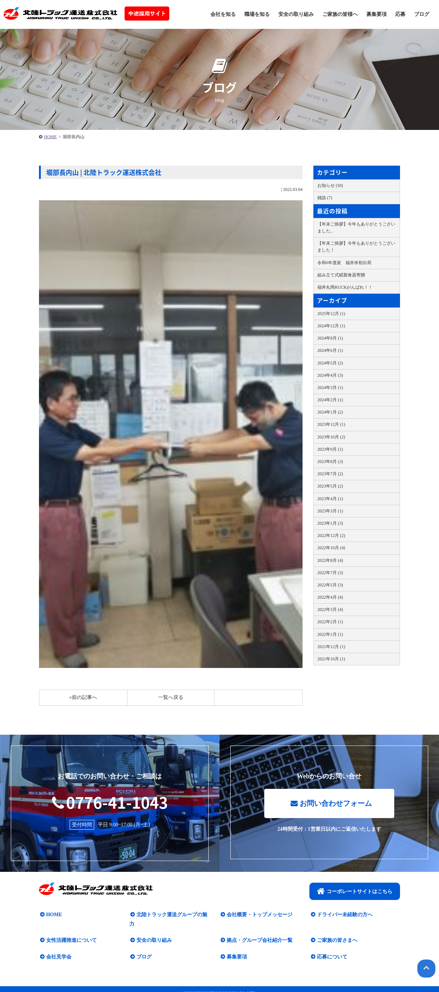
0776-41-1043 (110, 802)
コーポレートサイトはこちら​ (354, 891)
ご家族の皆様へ (340, 14)
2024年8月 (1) (330, 338)
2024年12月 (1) (331, 325)
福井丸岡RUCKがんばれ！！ (345, 287)
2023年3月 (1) (330, 511)
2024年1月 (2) (330, 412)
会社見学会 (57, 948)
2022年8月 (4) (330, 560)
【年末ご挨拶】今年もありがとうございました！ (356, 247)
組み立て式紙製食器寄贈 (341, 275)
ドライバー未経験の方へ (343, 915)
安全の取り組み (296, 14)
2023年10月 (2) (331, 437)
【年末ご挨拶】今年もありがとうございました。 (356, 227)
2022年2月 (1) (330, 621)
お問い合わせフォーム (331, 804)
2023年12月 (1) (331, 424)
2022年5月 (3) (330, 584)
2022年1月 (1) (330, 634)
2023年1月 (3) (330, 523)
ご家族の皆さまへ (336, 931)
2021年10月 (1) (331, 658)
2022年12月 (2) (331, 535)
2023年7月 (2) (330, 473)
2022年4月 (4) (330, 597)
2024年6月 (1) (330, 350)
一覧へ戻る (170, 697)
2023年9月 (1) (330, 449)
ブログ (421, 14)
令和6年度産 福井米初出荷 (344, 262)
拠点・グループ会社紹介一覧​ (258, 931)
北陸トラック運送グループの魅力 (173, 915)
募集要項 (376, 14)
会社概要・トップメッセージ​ (258, 915)
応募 (400, 14)
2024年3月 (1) (330, 387)
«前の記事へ (83, 697)
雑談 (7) (324, 197)
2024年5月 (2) (330, 363)
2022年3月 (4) (330, 609)
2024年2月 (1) (330, 399)
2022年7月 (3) (330, 572)
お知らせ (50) (330, 185)
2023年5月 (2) (330, 486)
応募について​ (331, 948)
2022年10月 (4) (331, 547)
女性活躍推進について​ (70, 931)
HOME (50, 136)
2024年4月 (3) (330, 375)
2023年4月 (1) (330, 498)
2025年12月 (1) (331, 313)
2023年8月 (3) (330, 461)
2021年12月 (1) (331, 646)
